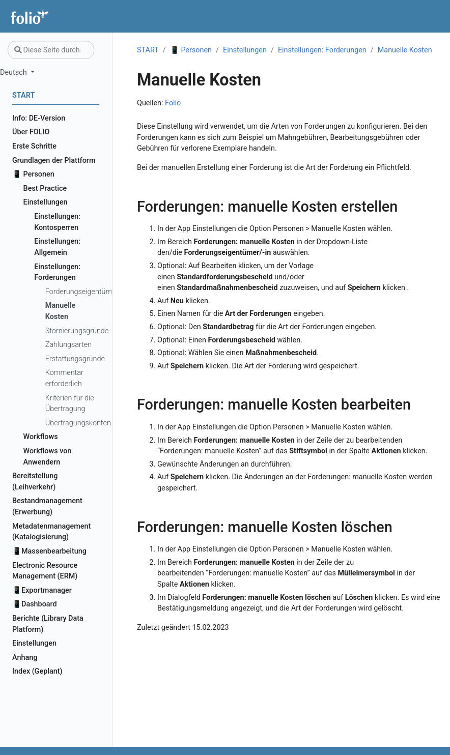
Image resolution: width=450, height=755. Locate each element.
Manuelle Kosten (405, 50)
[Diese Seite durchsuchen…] (51, 50)
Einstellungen (245, 50)
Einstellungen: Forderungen (322, 50)
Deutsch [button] (14, 72)
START (148, 50)
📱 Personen (191, 50)
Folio (173, 103)
